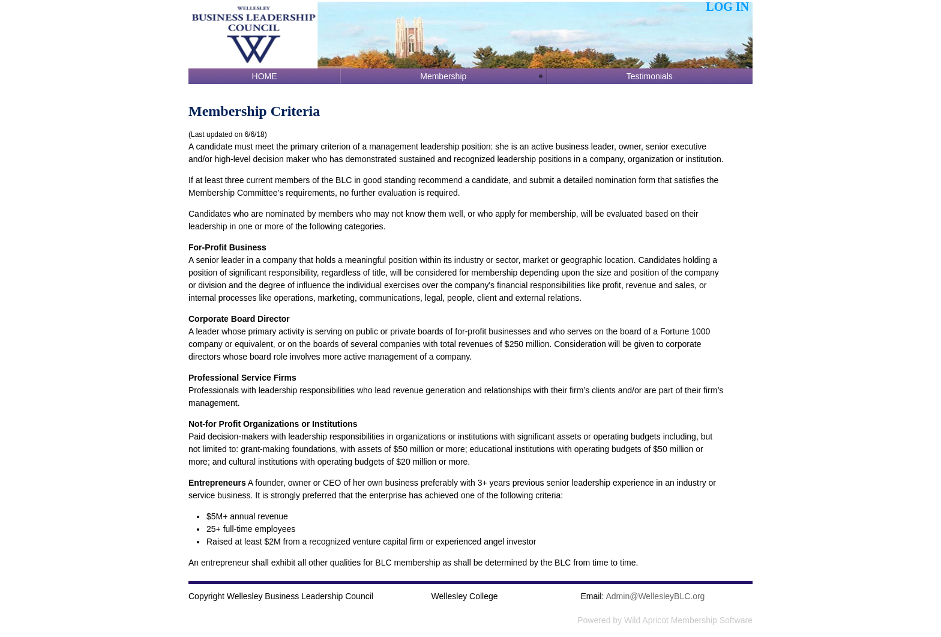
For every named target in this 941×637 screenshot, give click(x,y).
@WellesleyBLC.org (655, 596)
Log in (727, 6)
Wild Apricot (646, 620)
